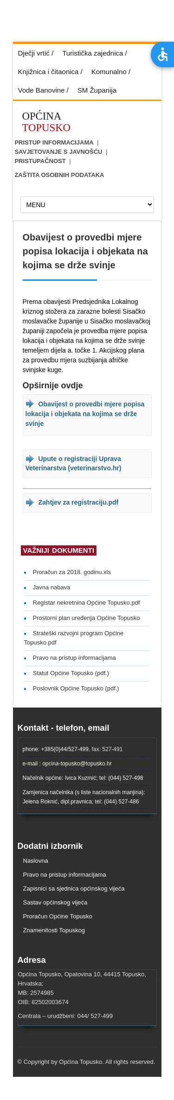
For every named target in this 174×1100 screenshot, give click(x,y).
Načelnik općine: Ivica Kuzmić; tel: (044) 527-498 (83, 778)
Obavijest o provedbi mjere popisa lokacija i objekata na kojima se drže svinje (85, 413)
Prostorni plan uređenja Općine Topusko (86, 617)
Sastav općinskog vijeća (55, 902)
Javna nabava (52, 587)
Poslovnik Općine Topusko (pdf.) (76, 688)
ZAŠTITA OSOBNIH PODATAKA (59, 174)
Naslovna (35, 860)
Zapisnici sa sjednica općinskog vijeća (74, 888)
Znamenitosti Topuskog (54, 930)
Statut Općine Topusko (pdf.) (71, 673)
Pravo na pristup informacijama (74, 657)
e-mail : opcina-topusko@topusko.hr (67, 763)
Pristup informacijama (53, 142)
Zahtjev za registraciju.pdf (79, 502)
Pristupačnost (39, 161)
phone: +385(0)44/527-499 (56, 749)
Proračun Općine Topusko (57, 916)
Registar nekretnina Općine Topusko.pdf (86, 602)
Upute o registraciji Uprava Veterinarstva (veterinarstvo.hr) (74, 463)
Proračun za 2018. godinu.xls (72, 572)
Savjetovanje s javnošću (58, 151)
